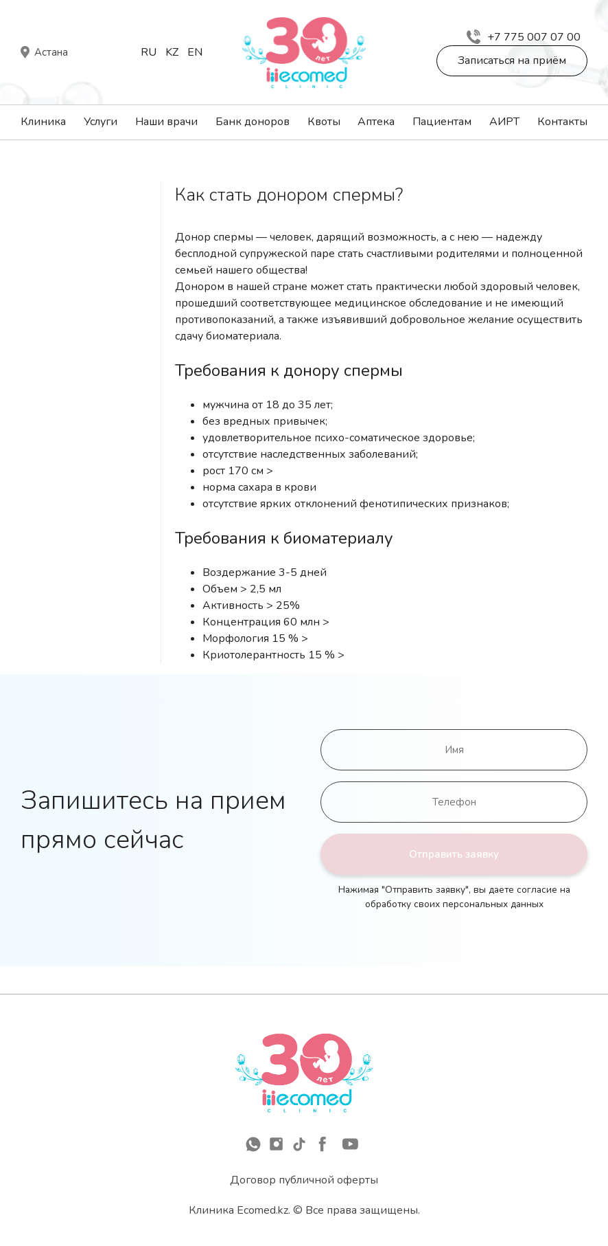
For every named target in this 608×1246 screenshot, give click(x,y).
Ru (148, 52)
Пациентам (441, 121)
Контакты (562, 121)
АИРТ (504, 121)
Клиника (43, 121)
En (194, 52)
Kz (171, 52)
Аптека (376, 121)
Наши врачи (166, 121)
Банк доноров (252, 121)
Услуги (100, 121)
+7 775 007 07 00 (524, 37)
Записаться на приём (512, 60)
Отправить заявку (454, 854)
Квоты (323, 121)
